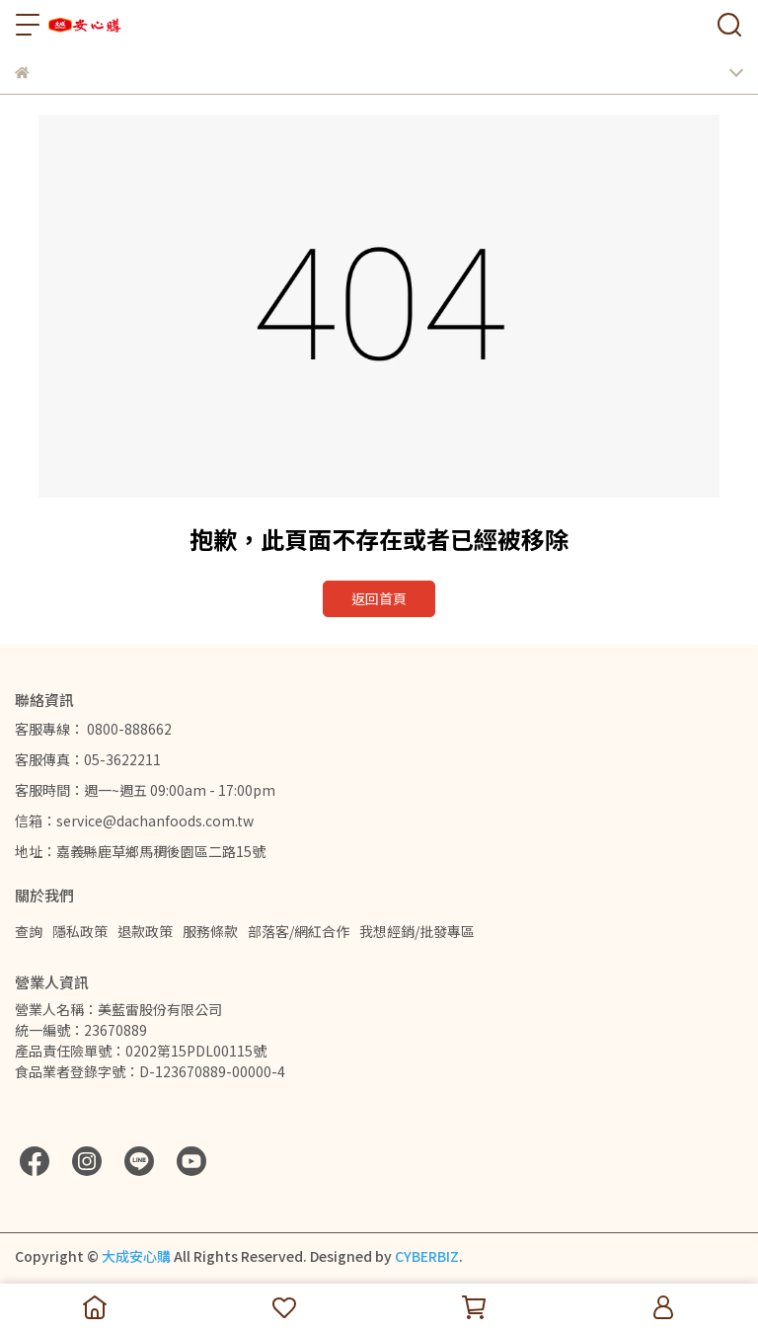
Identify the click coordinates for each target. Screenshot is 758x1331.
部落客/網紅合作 (298, 931)
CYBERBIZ (427, 1256)
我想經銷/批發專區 (417, 931)
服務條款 (210, 931)
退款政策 (145, 931)
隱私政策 (80, 931)
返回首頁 (379, 598)
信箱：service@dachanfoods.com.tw (134, 820)
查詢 (28, 931)
